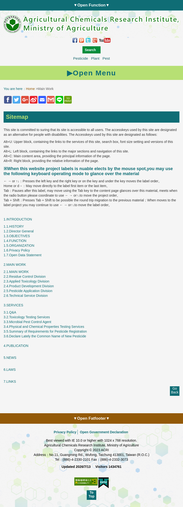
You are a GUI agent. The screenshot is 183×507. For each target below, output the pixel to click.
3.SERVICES (13, 305)
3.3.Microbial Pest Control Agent (27, 322)
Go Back (174, 390)
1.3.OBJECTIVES (17, 236)
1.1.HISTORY (14, 226)
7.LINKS (10, 381)
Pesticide (80, 58)
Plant (95, 58)
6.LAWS (10, 369)
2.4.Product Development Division (29, 286)
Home (30, 89)
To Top (92, 494)
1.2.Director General (19, 231)
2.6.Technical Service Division (26, 296)
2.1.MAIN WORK (16, 272)
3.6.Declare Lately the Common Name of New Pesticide (45, 336)
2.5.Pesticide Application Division (28, 291)
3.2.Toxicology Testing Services (27, 317)
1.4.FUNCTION (15, 241)
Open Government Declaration (104, 432)
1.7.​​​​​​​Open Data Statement (22, 255)
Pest (106, 58)
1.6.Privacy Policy (17, 250)
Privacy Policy (65, 432)
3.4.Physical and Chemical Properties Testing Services (44, 327)
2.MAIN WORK (15, 265)
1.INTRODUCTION (18, 219)
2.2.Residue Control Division (25, 276)
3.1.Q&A (10, 312)
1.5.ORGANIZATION (19, 245)
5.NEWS (10, 358)
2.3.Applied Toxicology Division (26, 281)
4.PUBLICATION (16, 346)
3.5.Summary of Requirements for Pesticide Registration (45, 331)
